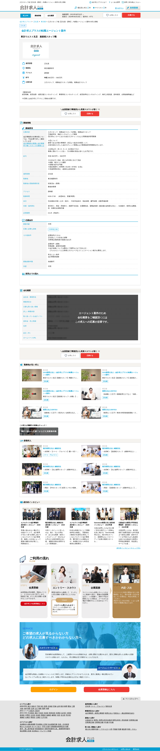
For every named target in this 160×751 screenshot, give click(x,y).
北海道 (50, 706)
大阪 (21, 708)
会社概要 (50, 16)
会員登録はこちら (106, 689)
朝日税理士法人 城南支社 (52, 448)
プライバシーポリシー (110, 749)
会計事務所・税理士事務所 (94, 713)
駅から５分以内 (25, 726)
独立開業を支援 (25, 731)
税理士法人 (109, 713)
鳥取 (28, 708)
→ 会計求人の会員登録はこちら (33, 604)
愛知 (69, 706)
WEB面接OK (39, 729)
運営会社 (136, 749)
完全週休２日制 (41, 724)
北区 (58, 715)
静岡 (65, 706)
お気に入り (112, 15)
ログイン (120, 8)
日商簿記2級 (89, 722)
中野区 (27, 715)
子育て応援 (46, 726)
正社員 (87, 706)
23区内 (31, 711)
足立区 (63, 715)
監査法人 (116, 713)
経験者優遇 (31, 724)
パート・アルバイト (98, 706)
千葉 (38, 706)
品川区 (63, 713)
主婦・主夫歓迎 (63, 724)
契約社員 (108, 706)
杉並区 (38, 715)
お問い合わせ (125, 749)
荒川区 (68, 715)
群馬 (45, 706)
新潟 (62, 706)
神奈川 (33, 706)
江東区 (38, 717)
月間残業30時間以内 (57, 726)
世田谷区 (52, 713)
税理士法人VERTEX (109, 391)
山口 (36, 708)
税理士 (96, 720)
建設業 (124, 729)
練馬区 (54, 715)
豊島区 (43, 715)
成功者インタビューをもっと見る (128, 548)
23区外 (37, 711)
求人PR (25, 16)
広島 (32, 708)
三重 (73, 706)
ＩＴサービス (104, 729)
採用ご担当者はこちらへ (132, 2)
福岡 (43, 708)
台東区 (27, 717)
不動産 (115, 729)
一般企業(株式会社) (127, 713)
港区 (36, 713)
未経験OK (23, 724)
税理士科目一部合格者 (120, 720)
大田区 (68, 713)
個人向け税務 (90, 729)
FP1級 (106, 722)
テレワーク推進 (45, 731)
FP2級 (111, 722)
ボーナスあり (36, 726)
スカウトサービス (48, 648)
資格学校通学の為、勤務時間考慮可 (57, 729)
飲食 (97, 729)
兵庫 (25, 708)
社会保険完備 (52, 724)
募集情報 (38, 16)
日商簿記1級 (133, 720)
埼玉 (42, 706)
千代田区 (31, 713)
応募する (131, 15)
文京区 (32, 715)
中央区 (40, 713)
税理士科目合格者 (105, 720)
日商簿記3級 (99, 722)
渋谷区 (46, 713)
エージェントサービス (109, 668)
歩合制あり (36, 731)
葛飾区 (22, 717)
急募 (66, 726)
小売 (110, 729)
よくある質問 (115, 2)
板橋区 (48, 715)
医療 (119, 729)
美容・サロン (132, 729)
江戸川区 (44, 717)
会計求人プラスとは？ (99, 2)
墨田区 (32, 717)
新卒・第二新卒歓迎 (27, 729)
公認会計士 (89, 720)
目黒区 (58, 713)
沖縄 (47, 708)
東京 (29, 706)
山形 (58, 706)
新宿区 (22, 715)
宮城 (54, 706)
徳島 (40, 708)
